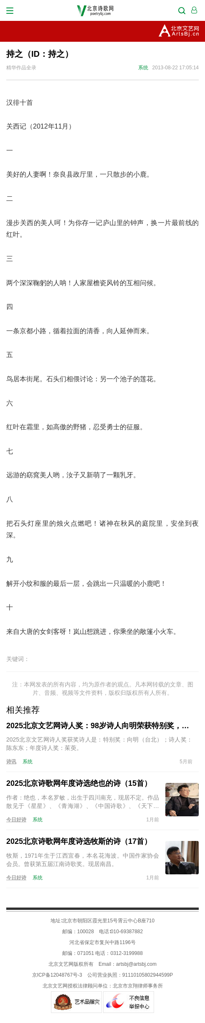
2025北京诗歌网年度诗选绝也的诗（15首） (79, 783)
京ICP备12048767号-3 (57, 975)
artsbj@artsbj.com (136, 964)
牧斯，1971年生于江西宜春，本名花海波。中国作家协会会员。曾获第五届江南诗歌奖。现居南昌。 (82, 859)
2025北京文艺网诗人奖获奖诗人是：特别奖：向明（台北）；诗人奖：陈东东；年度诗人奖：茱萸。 (99, 743)
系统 (143, 68)
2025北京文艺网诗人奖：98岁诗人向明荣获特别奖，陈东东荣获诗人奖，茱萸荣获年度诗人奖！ (99, 726)
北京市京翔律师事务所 (138, 986)
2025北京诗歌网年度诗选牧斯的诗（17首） (79, 841)
